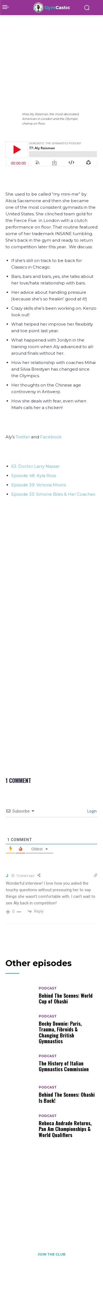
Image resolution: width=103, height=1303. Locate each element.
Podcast (25, 23)
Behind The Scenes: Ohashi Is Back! (67, 1097)
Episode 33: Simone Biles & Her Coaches (53, 494)
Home (10, 23)
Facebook (51, 436)
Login (92, 811)
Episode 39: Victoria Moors (38, 484)
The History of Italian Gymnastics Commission (64, 1066)
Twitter (22, 436)
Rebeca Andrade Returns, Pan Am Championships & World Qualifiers (65, 1128)
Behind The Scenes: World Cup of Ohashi (66, 998)
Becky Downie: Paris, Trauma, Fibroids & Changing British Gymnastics (60, 1032)
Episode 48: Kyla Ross (33, 475)
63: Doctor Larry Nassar (35, 466)
